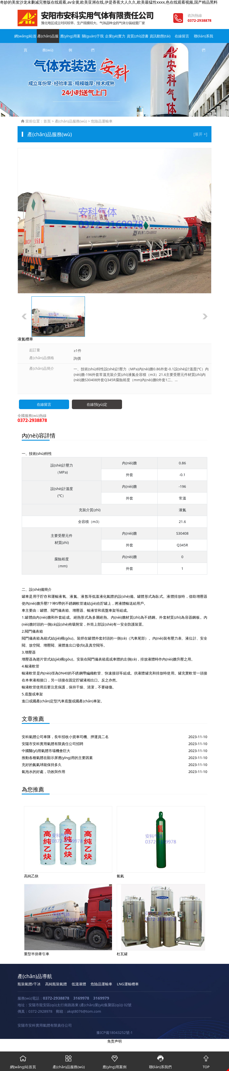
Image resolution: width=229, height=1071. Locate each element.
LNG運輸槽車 (127, 983)
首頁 (47, 121)
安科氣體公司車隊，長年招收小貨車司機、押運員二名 (65, 736)
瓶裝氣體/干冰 (29, 983)
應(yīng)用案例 (70, 38)
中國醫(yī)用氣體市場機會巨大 (46, 750)
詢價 (77, 358)
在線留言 (181, 36)
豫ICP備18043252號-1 (114, 1032)
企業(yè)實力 (114, 36)
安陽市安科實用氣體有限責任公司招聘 (52, 743)
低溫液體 (79, 983)
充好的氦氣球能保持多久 (42, 764)
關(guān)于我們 (92, 38)
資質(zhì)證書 (136, 36)
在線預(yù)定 (97, 404)
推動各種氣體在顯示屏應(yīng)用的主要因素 (57, 757)
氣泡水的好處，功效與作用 (43, 771)
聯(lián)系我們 (203, 38)
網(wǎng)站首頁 (25, 38)
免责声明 (114, 1041)
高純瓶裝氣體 (56, 983)
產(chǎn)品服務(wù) (47, 38)
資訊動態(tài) (158, 36)
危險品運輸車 (102, 121)
